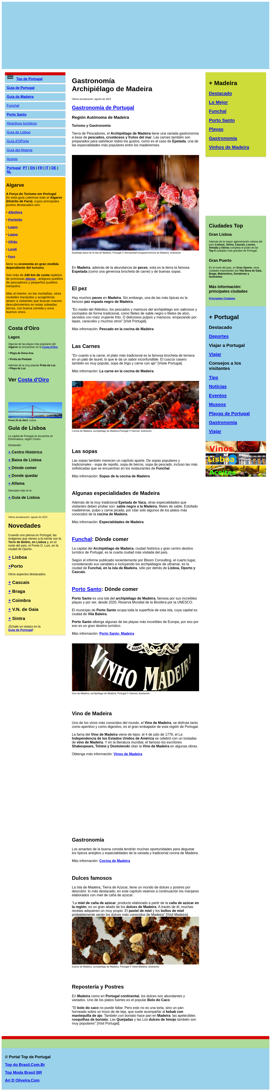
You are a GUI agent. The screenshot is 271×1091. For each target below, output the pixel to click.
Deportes (219, 336)
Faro (11, 256)
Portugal (14, 168)
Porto (17, 566)
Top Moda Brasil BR (23, 1072)
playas (30, 278)
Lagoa (13, 234)
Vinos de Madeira (128, 754)
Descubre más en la (20, 490)
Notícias (218, 386)
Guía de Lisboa (18, 132)
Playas (216, 129)
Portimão (15, 219)
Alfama (18, 483)
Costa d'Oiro (50, 347)
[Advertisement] (135, 35)
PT (25, 168)
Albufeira (15, 212)
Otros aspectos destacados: (27, 574)
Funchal (13, 105)
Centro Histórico (27, 452)
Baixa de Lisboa (27, 460)
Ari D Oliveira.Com (22, 1080)
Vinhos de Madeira (229, 147)
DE (54, 168)
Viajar (215, 354)
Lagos (13, 227)
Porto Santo (17, 114)
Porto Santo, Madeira (116, 633)
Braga (18, 591)
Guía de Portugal (21, 88)
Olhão (12, 242)
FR (40, 168)
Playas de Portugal (229, 413)
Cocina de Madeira (114, 861)
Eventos (218, 395)
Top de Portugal (29, 79)
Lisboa (19, 557)
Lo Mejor (218, 102)
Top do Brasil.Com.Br (25, 1065)
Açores (12, 159)
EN (32, 168)
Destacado (220, 93)
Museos (217, 404)
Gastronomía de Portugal (103, 107)
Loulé (12, 249)
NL (9, 172)
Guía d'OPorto (18, 141)
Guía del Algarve (19, 150)
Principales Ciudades (222, 298)
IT (46, 168)
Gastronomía (223, 138)
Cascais (20, 582)
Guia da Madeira (20, 97)
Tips (213, 377)
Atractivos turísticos (22, 123)
